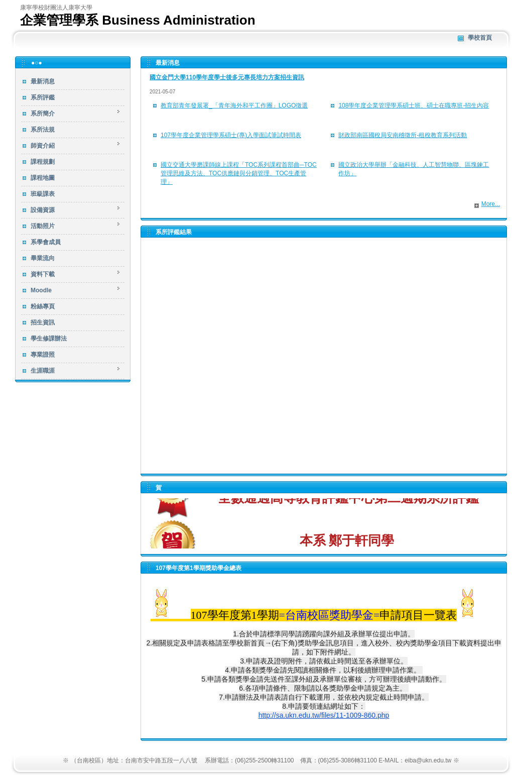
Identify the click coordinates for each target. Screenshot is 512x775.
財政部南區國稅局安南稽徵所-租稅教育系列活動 (402, 135)
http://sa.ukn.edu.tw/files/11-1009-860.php (324, 715)
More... (490, 203)
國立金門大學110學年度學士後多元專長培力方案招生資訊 (227, 77)
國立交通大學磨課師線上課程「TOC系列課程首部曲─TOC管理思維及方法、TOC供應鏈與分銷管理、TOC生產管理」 (239, 173)
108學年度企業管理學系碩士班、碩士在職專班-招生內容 (413, 105)
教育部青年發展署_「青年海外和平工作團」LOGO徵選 (234, 105)
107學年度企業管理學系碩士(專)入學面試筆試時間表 (231, 135)
